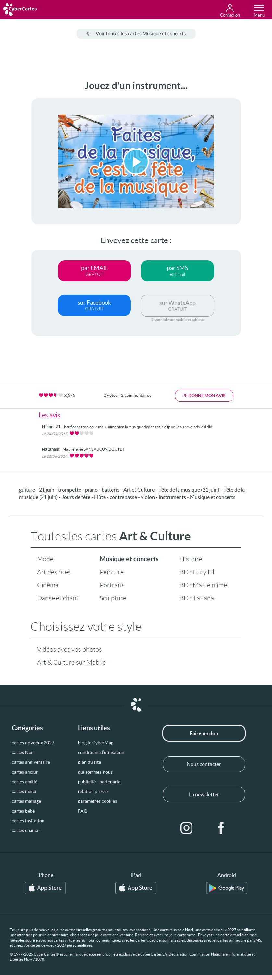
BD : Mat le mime (203, 585)
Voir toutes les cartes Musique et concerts (136, 33)
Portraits (112, 585)
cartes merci (24, 791)
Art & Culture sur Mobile (71, 662)
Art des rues (54, 572)
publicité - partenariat (100, 781)
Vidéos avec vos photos (69, 649)
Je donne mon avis (204, 395)
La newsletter (204, 794)
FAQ (82, 810)
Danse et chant (58, 598)
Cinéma (47, 585)
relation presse (93, 791)
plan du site (89, 762)
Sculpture (113, 598)
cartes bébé (23, 810)
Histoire (190, 559)
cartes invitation (28, 820)
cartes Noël (23, 752)
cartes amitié (24, 781)
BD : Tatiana (196, 598)
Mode (45, 559)
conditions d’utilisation (101, 752)
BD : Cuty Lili (197, 572)
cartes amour (25, 771)
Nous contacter (204, 764)
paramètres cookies (97, 801)
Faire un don (204, 733)
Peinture (112, 572)
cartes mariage (26, 801)
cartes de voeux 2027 (33, 742)
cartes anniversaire (31, 762)
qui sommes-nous (95, 771)
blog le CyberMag (95, 742)
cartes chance (25, 830)
